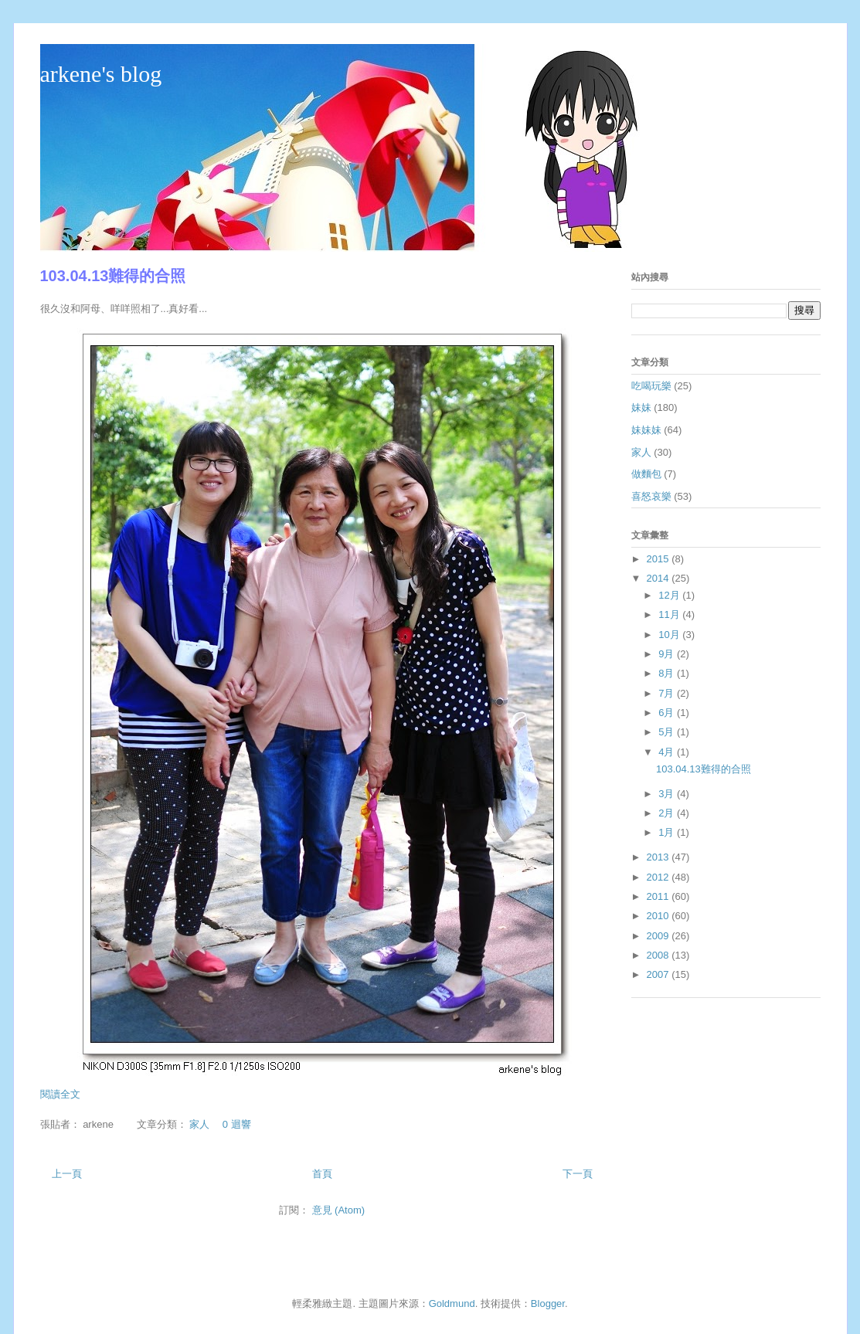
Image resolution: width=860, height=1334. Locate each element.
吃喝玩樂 (651, 386)
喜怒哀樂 (651, 496)
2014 (659, 578)
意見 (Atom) (338, 1210)
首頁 (322, 1174)
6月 (667, 712)
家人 (199, 1124)
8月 (667, 673)
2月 (667, 813)
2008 (659, 955)
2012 (659, 877)
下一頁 (578, 1174)
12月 (670, 595)
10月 (670, 634)
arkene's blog (101, 74)
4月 (667, 752)
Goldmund (452, 1303)
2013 (659, 857)
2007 (659, 974)
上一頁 (67, 1174)
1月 (667, 832)
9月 (667, 654)
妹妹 (641, 407)
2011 (659, 896)
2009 (659, 936)
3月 (667, 793)
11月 (670, 614)
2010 (659, 916)
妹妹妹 (646, 430)
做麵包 (646, 474)
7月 (667, 693)
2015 (659, 559)
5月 (667, 732)
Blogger (548, 1303)
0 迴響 (237, 1124)
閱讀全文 (60, 1094)
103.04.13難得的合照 (113, 275)
